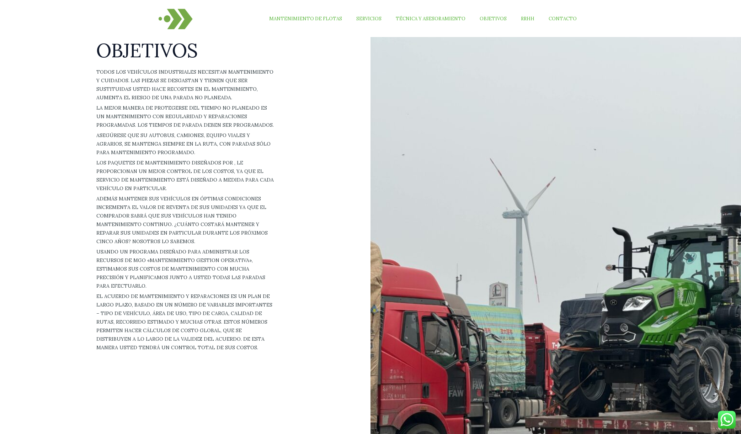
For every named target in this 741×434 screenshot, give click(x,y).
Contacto (565, 19)
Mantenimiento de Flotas (333, 19)
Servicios (391, 19)
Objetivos (505, 19)
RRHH (535, 19)
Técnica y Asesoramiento (448, 19)
